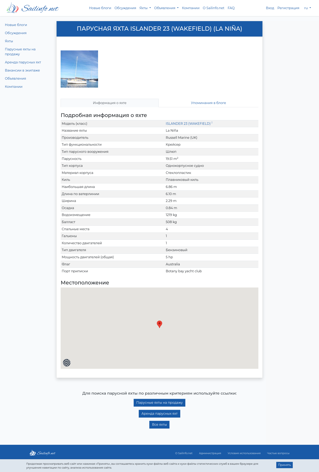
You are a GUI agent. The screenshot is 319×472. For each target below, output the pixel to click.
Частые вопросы (278, 453)
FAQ (231, 8)
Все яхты (159, 424)
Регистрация (288, 8)
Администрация (210, 453)
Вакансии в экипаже (22, 70)
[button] (159, 324)
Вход (270, 8)
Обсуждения (125, 8)
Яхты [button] (143, 8)
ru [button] (306, 8)
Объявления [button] (165, 8)
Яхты (9, 41)
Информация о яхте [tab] (110, 103)
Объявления (15, 78)
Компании (191, 8)
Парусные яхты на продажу (20, 51)
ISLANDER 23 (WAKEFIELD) (189, 124)
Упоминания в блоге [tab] (208, 103)
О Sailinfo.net (213, 8)
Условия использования (244, 453)
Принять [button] (284, 465)
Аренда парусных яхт (23, 62)
